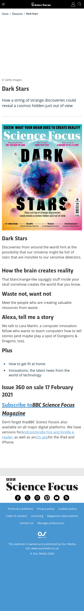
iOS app (41, 437)
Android (27, 432)
